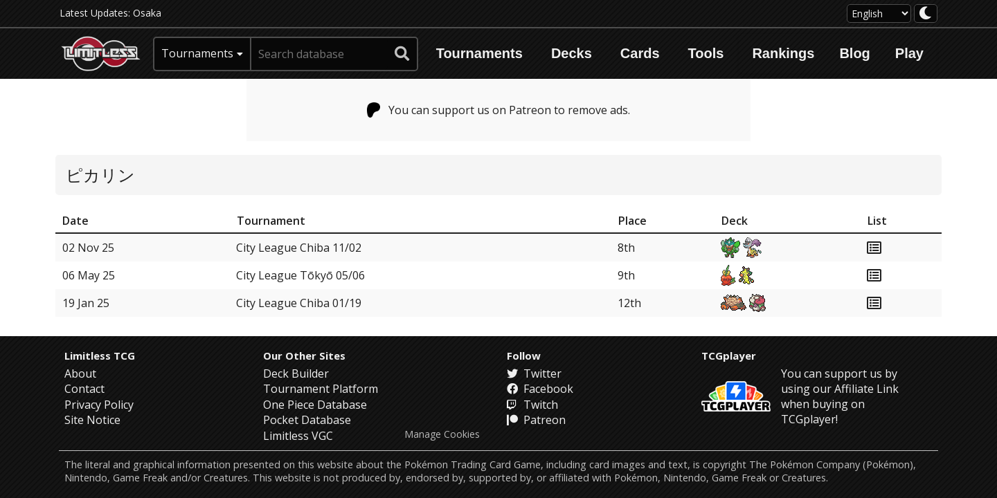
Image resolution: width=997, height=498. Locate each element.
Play (909, 53)
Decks (571, 53)
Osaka (147, 12)
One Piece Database (315, 404)
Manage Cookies (442, 434)
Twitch (532, 404)
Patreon (536, 419)
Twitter (534, 373)
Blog (854, 53)
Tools (706, 53)
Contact (84, 388)
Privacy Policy (99, 404)
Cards (640, 53)
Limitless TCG (99, 355)
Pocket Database (307, 419)
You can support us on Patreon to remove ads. (499, 110)
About (80, 373)
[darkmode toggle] (925, 13)
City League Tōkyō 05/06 (300, 275)
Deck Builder (296, 373)
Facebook (540, 388)
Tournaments (479, 53)
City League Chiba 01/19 (298, 303)
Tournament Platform (320, 388)
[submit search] (402, 54)
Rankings (783, 53)
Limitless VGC (298, 435)
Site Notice (92, 419)
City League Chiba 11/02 (298, 247)
